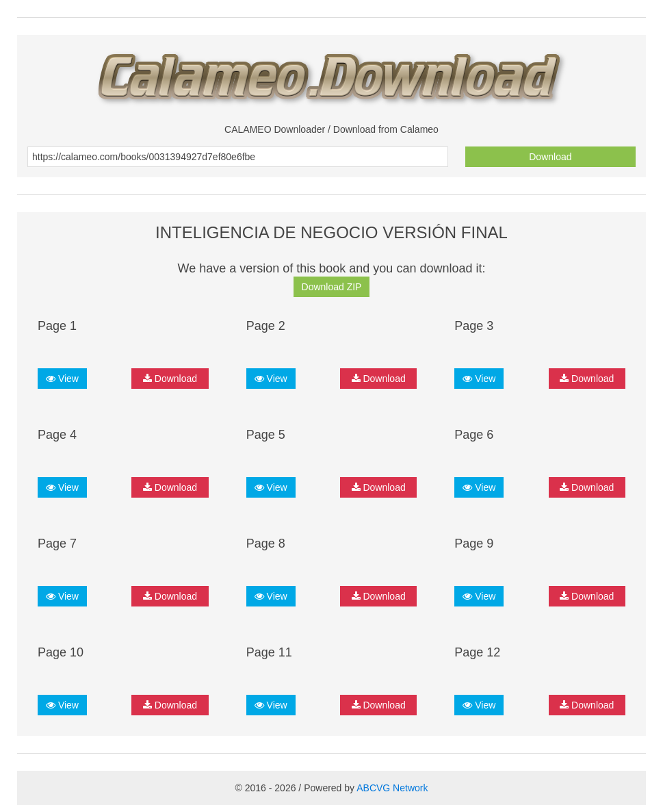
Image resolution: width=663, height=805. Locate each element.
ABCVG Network (392, 787)
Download (550, 156)
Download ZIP (332, 286)
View (62, 378)
